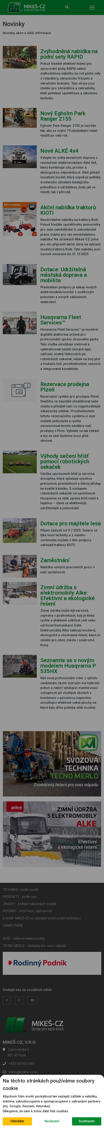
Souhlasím (87, 1121)
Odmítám (17, 1121)
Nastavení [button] (52, 1121)
